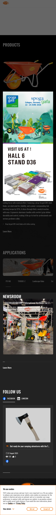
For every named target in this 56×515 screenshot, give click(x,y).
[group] (28, 435)
